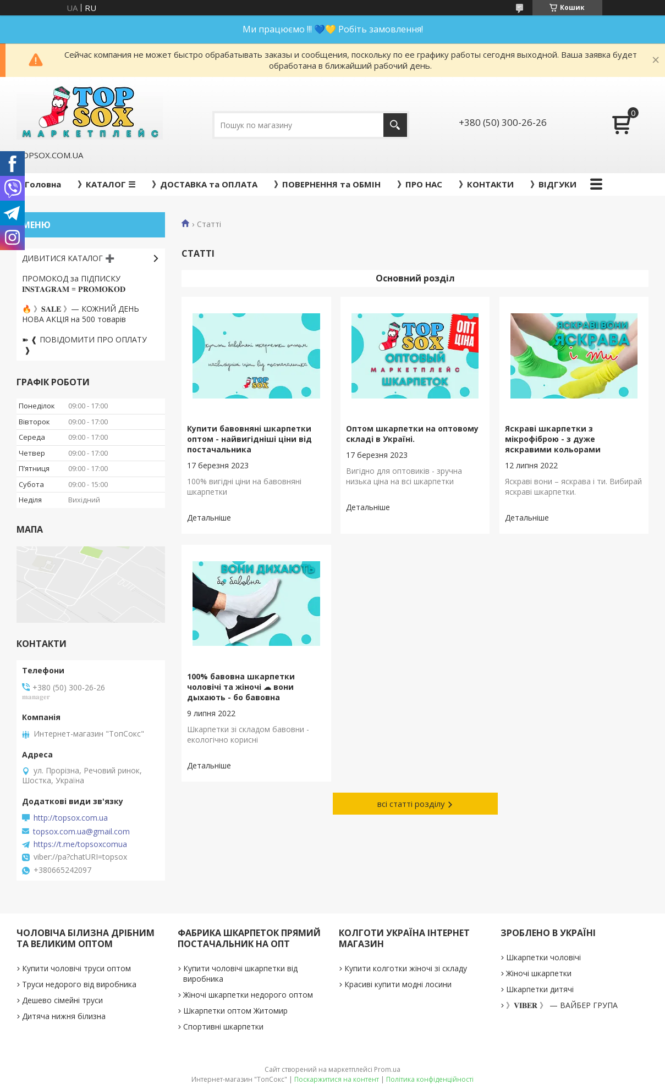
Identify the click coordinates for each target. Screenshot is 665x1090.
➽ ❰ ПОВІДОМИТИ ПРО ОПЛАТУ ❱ (84, 344)
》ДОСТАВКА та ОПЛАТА (204, 184)
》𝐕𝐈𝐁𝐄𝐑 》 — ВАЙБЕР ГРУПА (562, 1005)
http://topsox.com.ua (71, 818)
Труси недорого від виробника (79, 984)
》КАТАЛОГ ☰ (106, 184)
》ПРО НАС (419, 184)
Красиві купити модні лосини (398, 984)
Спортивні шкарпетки (223, 1026)
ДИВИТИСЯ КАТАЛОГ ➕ (68, 258)
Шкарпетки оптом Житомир (235, 1010)
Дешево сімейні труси (62, 1000)
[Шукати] (395, 125)
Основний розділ (415, 278)
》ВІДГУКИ (553, 184)
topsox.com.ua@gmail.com (81, 832)
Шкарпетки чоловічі (543, 957)
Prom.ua (387, 1069)
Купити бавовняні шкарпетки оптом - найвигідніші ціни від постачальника (249, 439)
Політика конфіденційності (430, 1079)
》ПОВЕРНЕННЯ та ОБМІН (327, 184)
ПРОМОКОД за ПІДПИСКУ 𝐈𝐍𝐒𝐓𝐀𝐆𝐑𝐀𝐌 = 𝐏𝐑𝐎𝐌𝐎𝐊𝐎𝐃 (73, 283)
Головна (43, 184)
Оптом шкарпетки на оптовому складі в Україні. (412, 433)
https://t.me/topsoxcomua (80, 844)
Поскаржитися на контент (336, 1079)
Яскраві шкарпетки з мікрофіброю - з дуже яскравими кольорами (553, 439)
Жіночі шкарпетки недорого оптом (248, 994)
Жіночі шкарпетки (538, 973)
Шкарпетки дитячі (540, 989)
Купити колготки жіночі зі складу (405, 968)
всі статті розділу (411, 803)
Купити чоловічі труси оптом (76, 968)
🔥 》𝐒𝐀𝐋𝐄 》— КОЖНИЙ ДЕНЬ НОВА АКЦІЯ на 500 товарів (80, 313)
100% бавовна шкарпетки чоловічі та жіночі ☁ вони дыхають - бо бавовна (241, 686)
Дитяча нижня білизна (64, 1016)
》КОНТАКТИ (486, 184)
